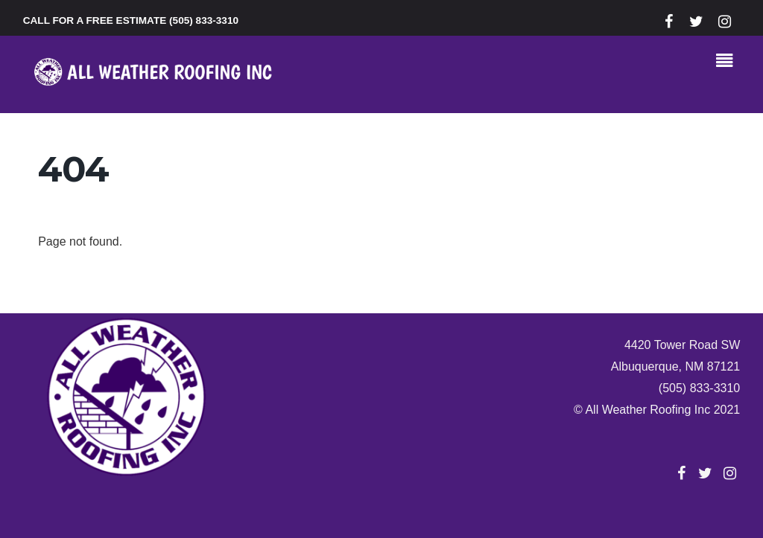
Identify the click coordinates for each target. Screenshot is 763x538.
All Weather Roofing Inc (647, 409)
